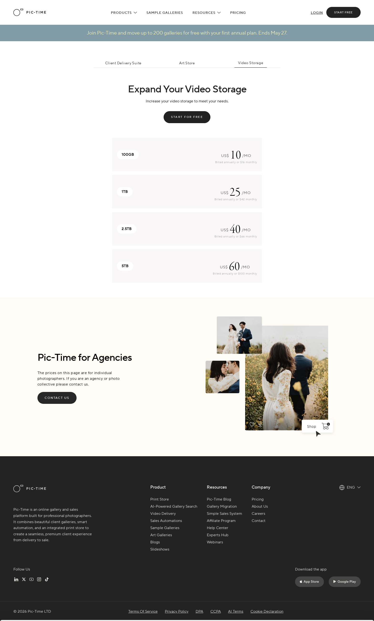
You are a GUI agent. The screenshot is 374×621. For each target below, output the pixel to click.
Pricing (238, 13)
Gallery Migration (222, 506)
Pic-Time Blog (219, 499)
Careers (258, 513)
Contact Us (57, 398)
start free (343, 12)
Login (317, 13)
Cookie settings (75, 605)
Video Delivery (163, 513)
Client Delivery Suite (123, 63)
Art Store (187, 63)
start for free (187, 117)
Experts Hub (218, 535)
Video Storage (250, 63)
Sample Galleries (164, 13)
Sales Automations (166, 520)
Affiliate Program (221, 520)
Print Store (159, 499)
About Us (260, 506)
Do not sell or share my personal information (334, 605)
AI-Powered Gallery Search (173, 506)
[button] (124, 12)
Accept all (334, 584)
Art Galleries (161, 535)
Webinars (215, 542)
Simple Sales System (224, 513)
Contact (258, 520)
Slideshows (159, 549)
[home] (29, 12)
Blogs (155, 542)
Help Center (217, 528)
